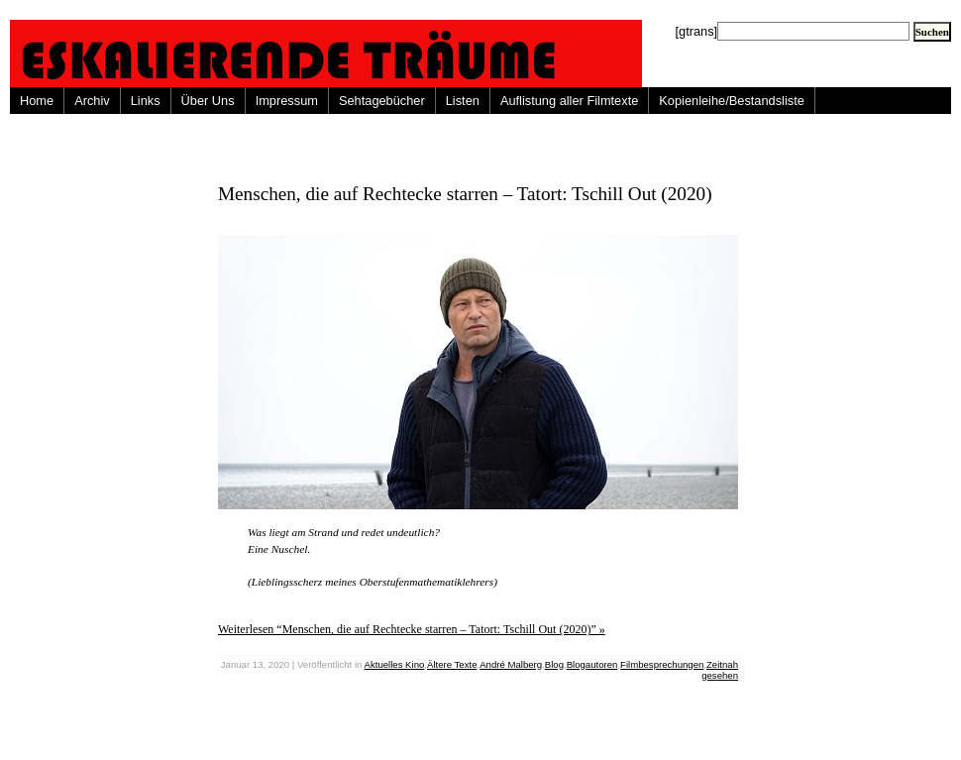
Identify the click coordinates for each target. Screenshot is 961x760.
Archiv (92, 100)
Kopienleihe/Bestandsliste (731, 100)
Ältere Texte (452, 664)
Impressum (287, 100)
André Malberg (511, 664)
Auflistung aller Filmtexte (569, 100)
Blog (554, 664)
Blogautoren (592, 664)
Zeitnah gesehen (719, 670)
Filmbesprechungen (661, 664)
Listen (463, 100)
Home (36, 100)
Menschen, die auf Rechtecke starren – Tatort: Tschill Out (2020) (465, 193)
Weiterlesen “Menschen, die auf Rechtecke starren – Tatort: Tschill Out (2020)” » (411, 629)
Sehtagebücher (382, 100)
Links (145, 100)
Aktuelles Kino (395, 664)
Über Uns (208, 100)
